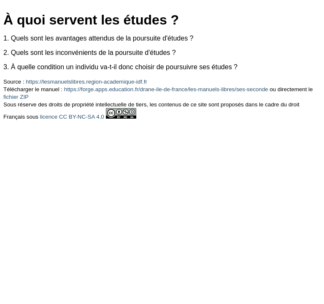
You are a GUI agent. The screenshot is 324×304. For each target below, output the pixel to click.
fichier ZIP (16, 97)
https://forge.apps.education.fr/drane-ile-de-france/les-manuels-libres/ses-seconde (166, 89)
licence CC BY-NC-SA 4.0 (72, 117)
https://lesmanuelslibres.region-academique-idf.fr (86, 82)
